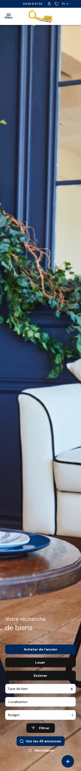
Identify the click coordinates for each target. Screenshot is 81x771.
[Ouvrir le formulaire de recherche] (40, 736)
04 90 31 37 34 (32, 4)
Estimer (40, 683)
